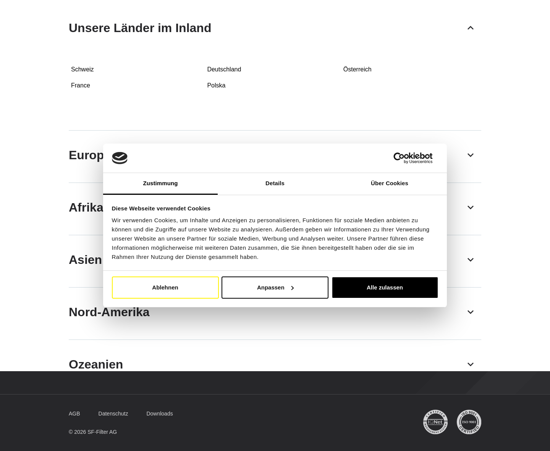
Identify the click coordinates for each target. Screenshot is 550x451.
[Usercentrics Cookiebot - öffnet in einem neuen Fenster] (405, 158)
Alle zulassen (385, 287)
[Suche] (463, 38)
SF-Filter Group (331, 38)
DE (361, 17)
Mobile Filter (157, 38)
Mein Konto (452, 17)
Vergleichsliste (271, 37)
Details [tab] (275, 183)
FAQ (375, 37)
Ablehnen (165, 287)
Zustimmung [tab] (160, 183)
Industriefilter (214, 38)
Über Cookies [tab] (389, 183)
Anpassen (275, 287)
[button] (396, 17)
